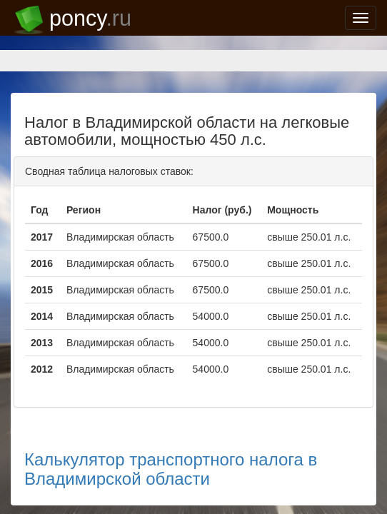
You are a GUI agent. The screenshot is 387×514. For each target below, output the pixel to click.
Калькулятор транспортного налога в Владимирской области (155, 399)
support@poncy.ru (53, 479)
